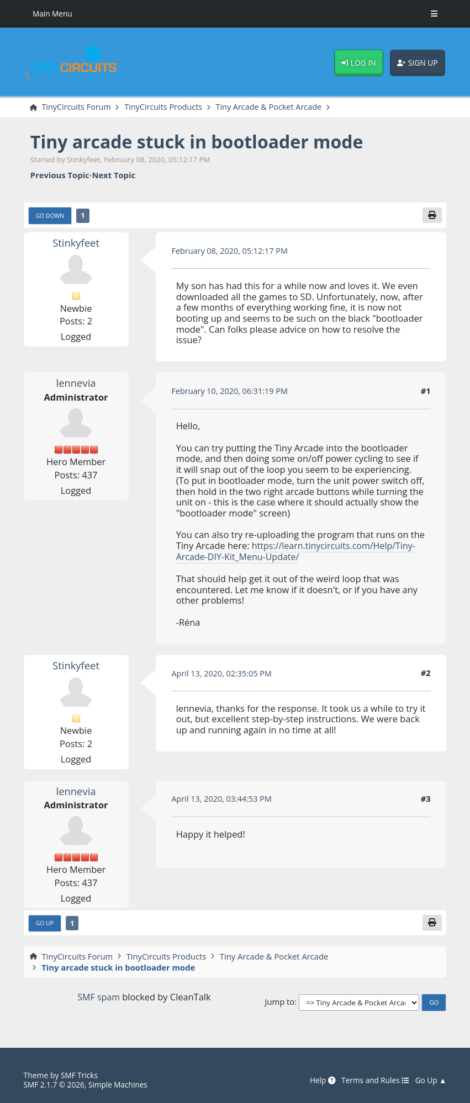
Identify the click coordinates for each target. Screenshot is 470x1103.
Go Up (45, 924)
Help (320, 1080)
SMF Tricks (80, 1075)
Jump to (279, 1003)
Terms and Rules (374, 1080)
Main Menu (53, 13)
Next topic (113, 175)
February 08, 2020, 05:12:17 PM (231, 251)
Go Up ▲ (430, 1080)
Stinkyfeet (76, 243)
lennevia (76, 384)
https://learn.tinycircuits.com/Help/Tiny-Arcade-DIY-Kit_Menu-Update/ (298, 551)
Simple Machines (120, 1084)
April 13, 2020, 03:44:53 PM (222, 798)
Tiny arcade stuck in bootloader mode (201, 141)
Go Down (50, 216)
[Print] (431, 215)
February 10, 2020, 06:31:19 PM (231, 391)
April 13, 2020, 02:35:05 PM (222, 673)
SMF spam (98, 997)
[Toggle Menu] (434, 14)
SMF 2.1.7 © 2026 (55, 1084)
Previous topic (59, 175)
